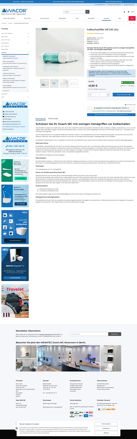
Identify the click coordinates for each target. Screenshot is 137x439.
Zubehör (95, 41)
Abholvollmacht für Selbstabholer (52, 407)
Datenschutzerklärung (46, 334)
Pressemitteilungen (21, 405)
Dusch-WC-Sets (5, 40)
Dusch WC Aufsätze (7, 33)
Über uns (18, 403)
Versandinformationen (76, 384)
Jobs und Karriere (21, 407)
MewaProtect (101, 385)
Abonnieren (114, 334)
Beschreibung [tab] (41, 118)
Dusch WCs (4, 36)
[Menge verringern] (90, 95)
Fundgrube (6, 90)
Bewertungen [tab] (53, 118)
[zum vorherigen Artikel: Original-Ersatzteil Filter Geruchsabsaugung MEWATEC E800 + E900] (130, 23)
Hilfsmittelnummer (75, 389)
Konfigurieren (106, 428)
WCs (17, 391)
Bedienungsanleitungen (50, 403)
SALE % (18, 396)
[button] (124, 12)
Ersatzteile (73, 391)
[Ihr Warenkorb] (131, 12)
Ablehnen (106, 433)
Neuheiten (4, 94)
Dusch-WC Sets (20, 387)
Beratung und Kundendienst (114, 4)
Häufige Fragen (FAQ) (129, 4)
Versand (103, 89)
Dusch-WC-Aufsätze (21, 385)
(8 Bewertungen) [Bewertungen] (95, 33)
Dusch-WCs (19, 384)
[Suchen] (74, 12)
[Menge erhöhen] (108, 95)
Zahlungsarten (74, 403)
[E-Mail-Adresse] (89, 334)
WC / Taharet (5, 46)
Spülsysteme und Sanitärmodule (25, 389)
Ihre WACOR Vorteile (100, 4)
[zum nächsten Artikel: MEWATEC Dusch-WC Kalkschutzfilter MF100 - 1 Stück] (134, 23)
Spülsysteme (5, 43)
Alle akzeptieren (106, 424)
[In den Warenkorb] (123, 94)
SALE (2, 97)
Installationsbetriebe (76, 387)
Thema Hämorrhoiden (103, 389)
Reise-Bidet (4, 49)
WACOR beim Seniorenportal (105, 387)
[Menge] (99, 95)
